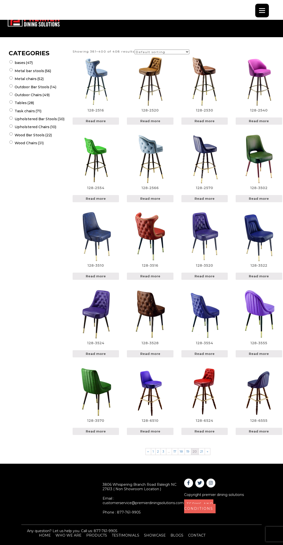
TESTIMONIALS (125, 535)
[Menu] (262, 10)
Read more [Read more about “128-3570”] (96, 431)
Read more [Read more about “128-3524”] (96, 354)
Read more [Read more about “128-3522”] (259, 276)
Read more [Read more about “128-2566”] (150, 199)
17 (174, 451)
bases (24, 62)
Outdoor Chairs (32, 95)
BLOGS (176, 535)
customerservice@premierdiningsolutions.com (143, 503)
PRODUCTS (96, 535)
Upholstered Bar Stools (39, 119)
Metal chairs (29, 79)
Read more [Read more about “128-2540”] (259, 121)
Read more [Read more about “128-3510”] (96, 276)
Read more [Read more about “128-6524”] (205, 431)
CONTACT (196, 535)
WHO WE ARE (69, 535)
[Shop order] (162, 52)
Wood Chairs (29, 143)
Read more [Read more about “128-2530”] (205, 121)
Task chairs (28, 111)
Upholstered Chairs (35, 127)
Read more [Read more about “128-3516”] (150, 276)
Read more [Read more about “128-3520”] (205, 276)
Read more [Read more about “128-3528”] (150, 354)
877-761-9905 (129, 512)
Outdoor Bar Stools (35, 87)
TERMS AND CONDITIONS (198, 506)
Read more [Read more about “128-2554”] (96, 199)
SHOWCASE (155, 535)
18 (181, 451)
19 (187, 451)
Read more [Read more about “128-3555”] (259, 354)
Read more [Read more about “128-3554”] (205, 354)
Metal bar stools (33, 71)
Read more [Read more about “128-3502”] (259, 199)
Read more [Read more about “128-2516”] (96, 121)
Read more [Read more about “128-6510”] (150, 431)
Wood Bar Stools (33, 135)
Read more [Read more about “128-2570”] (205, 199)
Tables (24, 103)
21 (201, 451)
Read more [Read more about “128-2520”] (150, 121)
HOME (45, 535)
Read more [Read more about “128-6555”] (259, 431)
